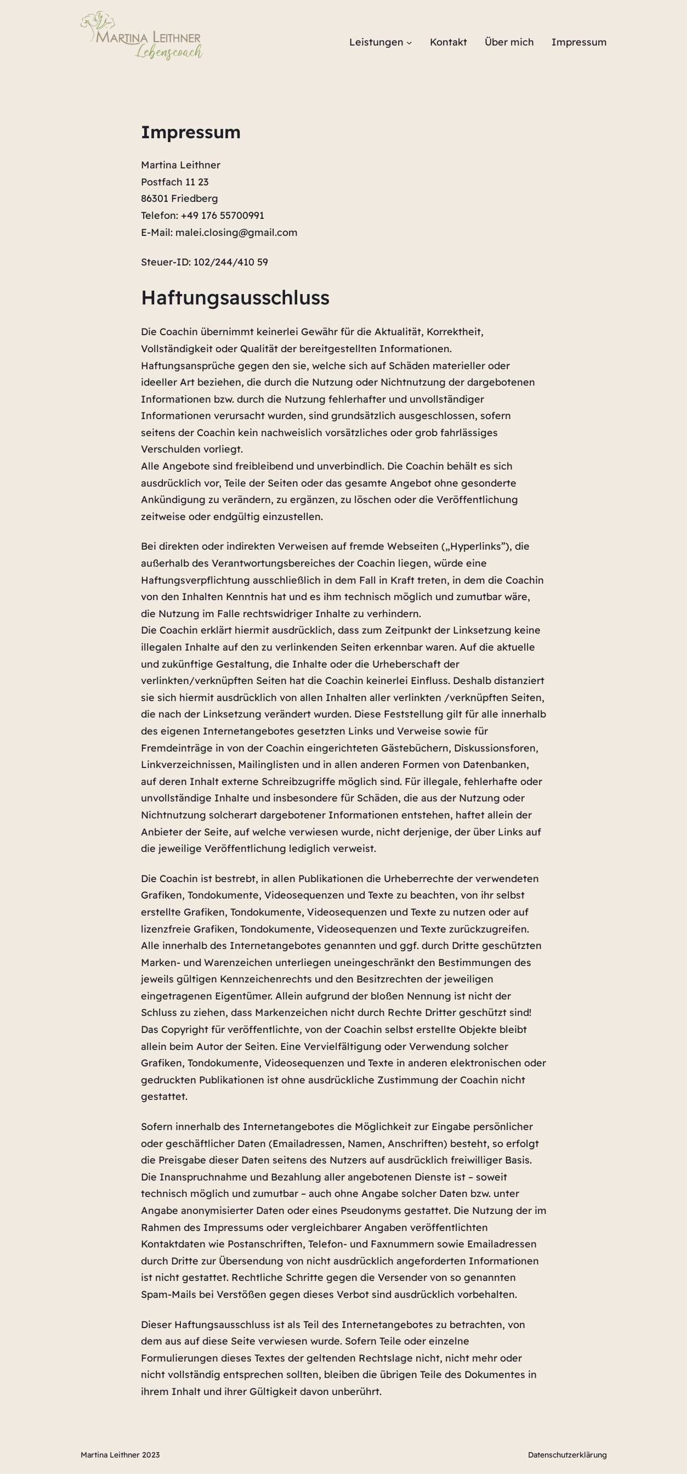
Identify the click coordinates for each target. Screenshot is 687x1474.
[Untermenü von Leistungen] (409, 42)
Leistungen (376, 42)
